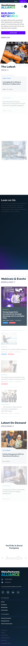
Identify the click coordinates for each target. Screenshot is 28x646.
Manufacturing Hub (6, 618)
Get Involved (5, 598)
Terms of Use (4, 640)
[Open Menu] (25, 6)
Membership (4, 607)
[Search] (22, 6)
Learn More (13, 32)
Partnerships (4, 610)
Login (15, 1)
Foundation (4, 604)
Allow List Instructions (6, 623)
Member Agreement (5, 637)
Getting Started (5, 621)
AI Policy (3, 632)
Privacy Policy (4, 630)
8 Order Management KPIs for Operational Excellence (13, 456)
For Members (5, 614)
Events (2, 602)
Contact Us (8, 582)
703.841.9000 (8, 579)
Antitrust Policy (4, 635)
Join (24, 1)
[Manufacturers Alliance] (8, 6)
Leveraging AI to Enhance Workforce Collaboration (12, 84)
